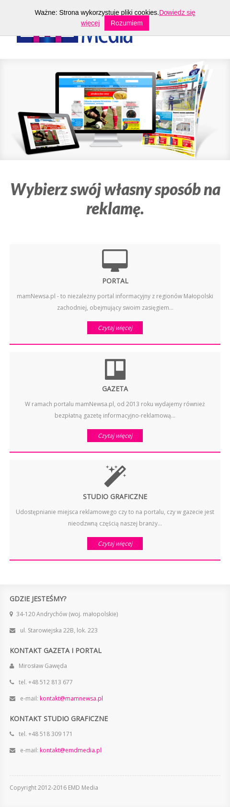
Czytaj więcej (115, 328)
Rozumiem (127, 23)
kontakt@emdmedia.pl (70, 750)
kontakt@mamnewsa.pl (70, 698)
